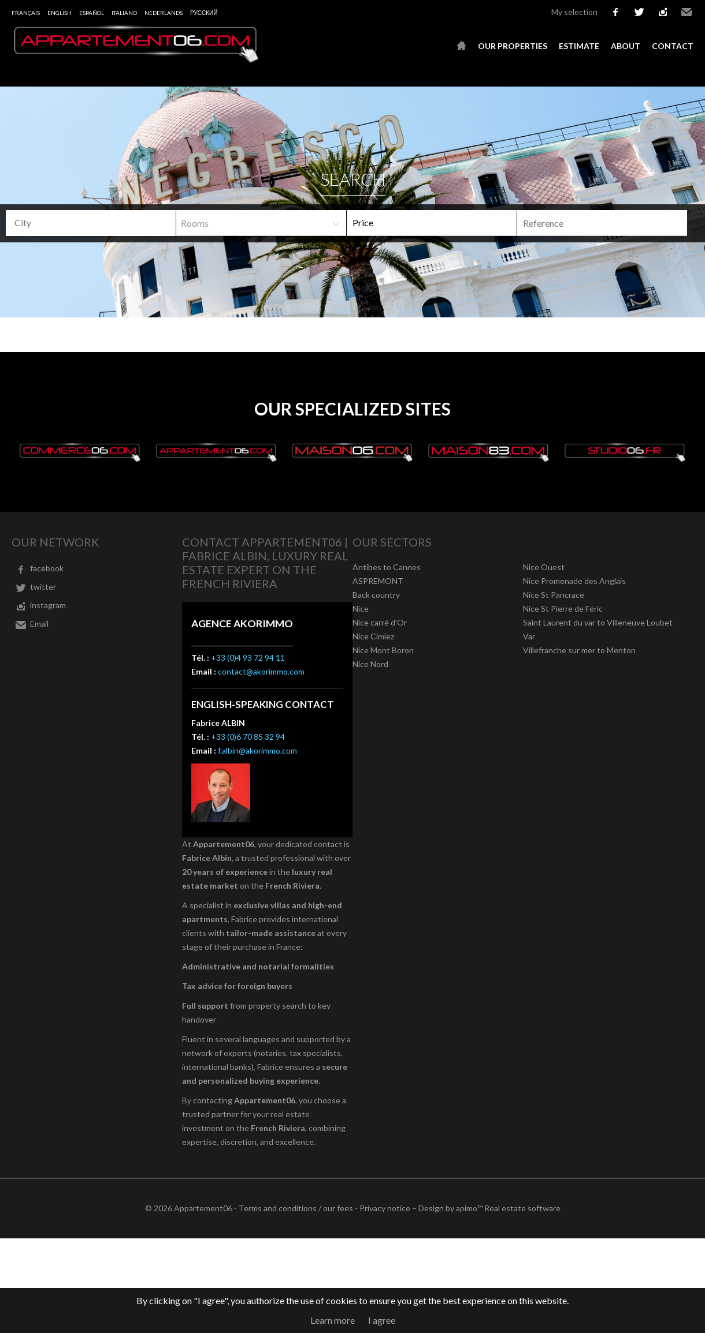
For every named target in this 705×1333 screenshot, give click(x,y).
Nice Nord (370, 664)
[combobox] (91, 223)
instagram (663, 12)
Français (26, 12)
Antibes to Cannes (386, 567)
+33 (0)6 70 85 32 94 (248, 737)
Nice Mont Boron (383, 650)
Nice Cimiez (373, 636)
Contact (672, 46)
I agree (381, 1320)
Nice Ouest (544, 567)
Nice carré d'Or (379, 622)
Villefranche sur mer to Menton (579, 650)
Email (686, 12)
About (625, 46)
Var (529, 636)
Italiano (124, 12)
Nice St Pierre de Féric (563, 608)
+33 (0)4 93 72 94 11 (248, 657)
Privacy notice (384, 1208)
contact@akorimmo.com (261, 671)
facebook (615, 12)
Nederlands (163, 12)
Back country (376, 595)
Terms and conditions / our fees (296, 1208)
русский (203, 12)
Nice (360, 608)
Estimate (579, 46)
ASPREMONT (377, 581)
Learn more (332, 1320)
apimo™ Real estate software (508, 1208)
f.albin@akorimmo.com (257, 750)
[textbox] (84, 223)
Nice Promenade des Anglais (574, 581)
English (59, 12)
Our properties (512, 46)
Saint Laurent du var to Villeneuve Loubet (598, 622)
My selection (574, 12)
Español (91, 12)
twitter (639, 12)
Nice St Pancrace (553, 595)
